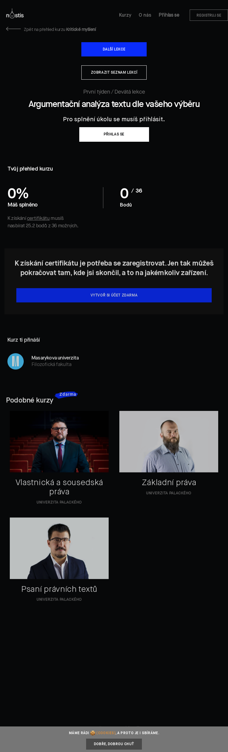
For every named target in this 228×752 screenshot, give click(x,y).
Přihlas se (169, 15)
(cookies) (105, 733)
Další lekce (114, 49)
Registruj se (209, 16)
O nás (145, 15)
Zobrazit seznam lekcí (114, 73)
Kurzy (125, 15)
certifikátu (38, 218)
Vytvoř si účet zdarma (114, 304)
